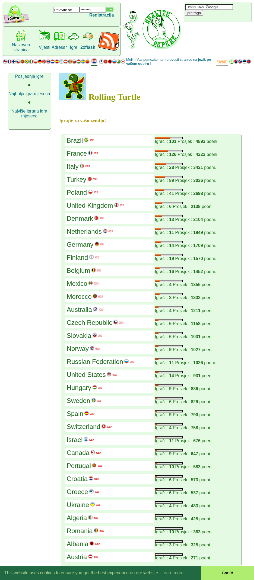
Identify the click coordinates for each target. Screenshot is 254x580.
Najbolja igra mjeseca (29, 93)
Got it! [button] (227, 573)
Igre (74, 47)
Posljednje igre (29, 76)
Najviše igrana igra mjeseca (29, 113)
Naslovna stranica (21, 47)
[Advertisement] (216, 31)
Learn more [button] (172, 573)
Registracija (101, 15)
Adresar (59, 47)
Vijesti (44, 47)
